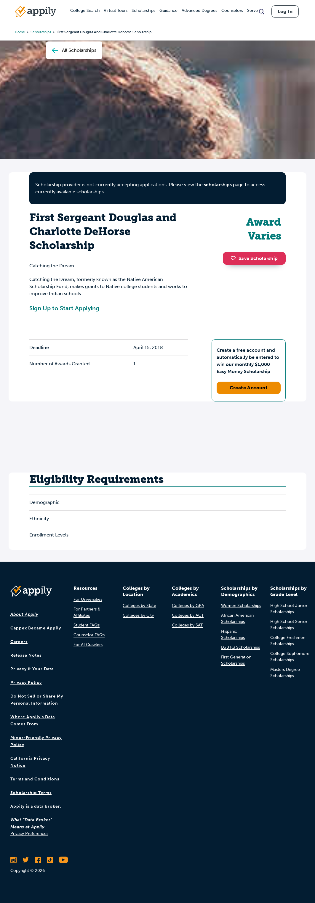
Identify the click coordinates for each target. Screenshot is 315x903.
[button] (235, 258)
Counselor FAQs (89, 634)
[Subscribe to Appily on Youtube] (63, 859)
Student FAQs (86, 625)
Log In (285, 11)
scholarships (218, 184)
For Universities (87, 599)
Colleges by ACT (188, 615)
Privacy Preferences (29, 833)
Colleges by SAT (187, 625)
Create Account (249, 388)
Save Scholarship (254, 258)
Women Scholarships (241, 605)
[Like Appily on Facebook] (38, 859)
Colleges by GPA (188, 605)
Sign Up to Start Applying (64, 308)
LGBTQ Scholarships (240, 647)
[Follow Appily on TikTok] (50, 859)
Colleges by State (139, 605)
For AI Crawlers (88, 644)
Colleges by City (138, 615)
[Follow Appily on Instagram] (13, 859)
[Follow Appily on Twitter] (26, 859)
